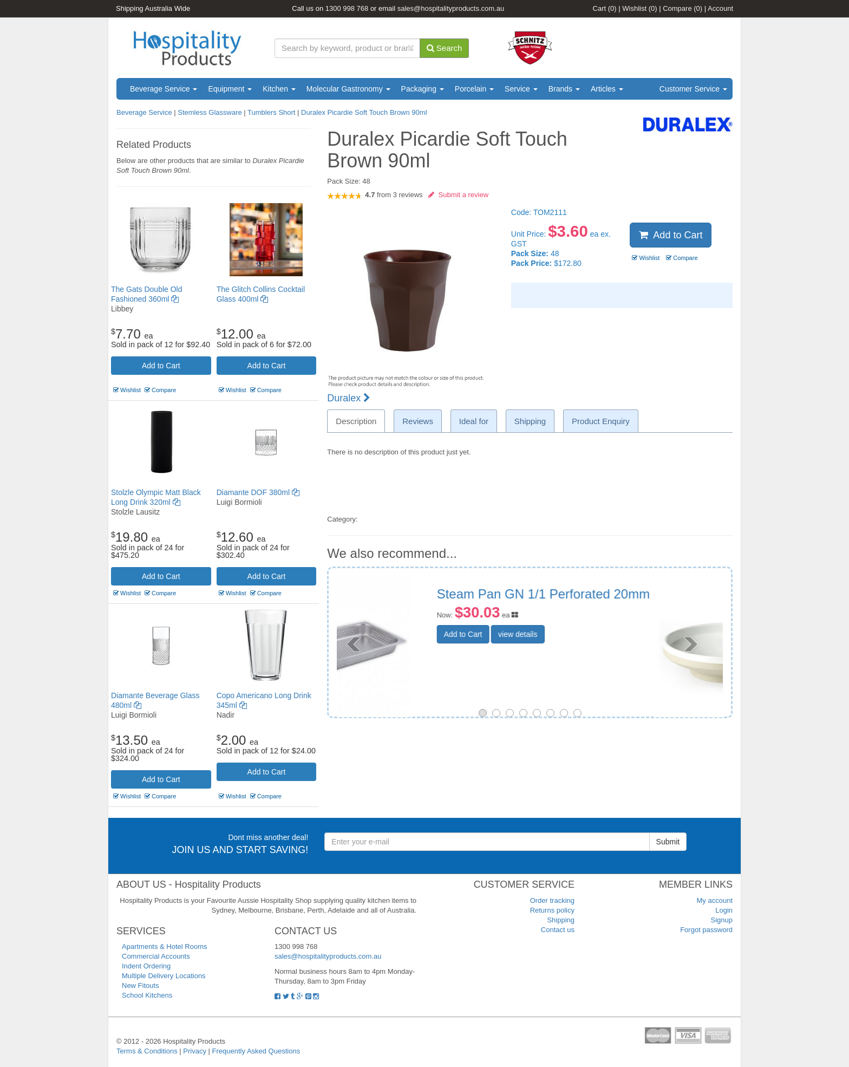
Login (724, 910)
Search (444, 48)
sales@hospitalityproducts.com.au (450, 8)
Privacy (194, 1051)
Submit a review (458, 195)
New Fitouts (140, 985)
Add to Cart (161, 365)
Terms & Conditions (147, 1051)
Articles (607, 88)
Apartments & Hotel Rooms (164, 946)
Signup (722, 920)
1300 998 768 (347, 8)
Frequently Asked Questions (256, 1051)
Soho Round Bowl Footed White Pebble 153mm (597, 601)
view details (585, 660)
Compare (682, 8)
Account (720, 8)
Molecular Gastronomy (348, 88)
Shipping (560, 920)
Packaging (422, 88)
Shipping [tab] (530, 421)
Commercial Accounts (156, 956)
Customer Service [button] (693, 88)
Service (521, 88)
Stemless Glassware (209, 112)
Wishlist (639, 8)
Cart (605, 8)
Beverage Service (163, 88)
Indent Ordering (146, 966)
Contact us (557, 930)
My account (715, 900)
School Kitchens (147, 995)
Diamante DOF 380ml (258, 492)
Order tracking (552, 900)
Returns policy (552, 910)
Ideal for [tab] (473, 421)
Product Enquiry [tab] (601, 421)
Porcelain (474, 88)
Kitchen (279, 88)
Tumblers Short (271, 112)
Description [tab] (356, 421)
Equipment (230, 88)
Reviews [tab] (417, 421)
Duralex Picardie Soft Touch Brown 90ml (364, 112)
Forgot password (706, 930)
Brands (564, 88)
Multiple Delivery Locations (164, 976)
